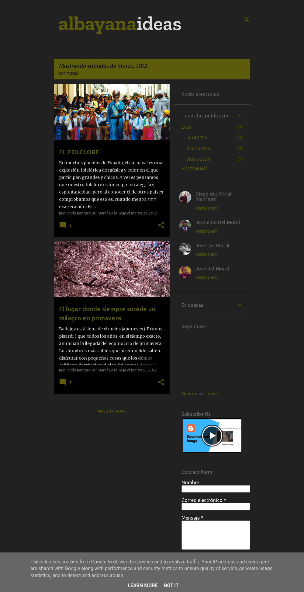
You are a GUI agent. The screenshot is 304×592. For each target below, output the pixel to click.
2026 (186, 127)
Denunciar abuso (199, 393)
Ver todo (68, 74)
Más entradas (112, 411)
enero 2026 (198, 159)
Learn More (142, 585)
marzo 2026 (199, 148)
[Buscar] (246, 19)
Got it (171, 585)
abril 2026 (196, 138)
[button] (161, 225)
